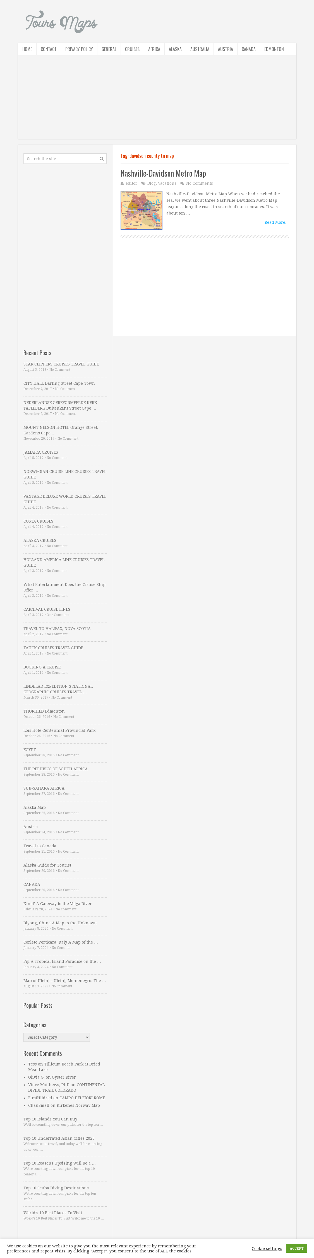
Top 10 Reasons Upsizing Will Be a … (59, 1163)
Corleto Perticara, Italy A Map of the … (60, 942)
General (109, 49)
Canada (249, 49)
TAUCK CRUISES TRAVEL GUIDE (53, 648)
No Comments (199, 183)
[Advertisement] (157, 100)
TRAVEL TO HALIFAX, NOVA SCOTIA (57, 628)
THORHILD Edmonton (44, 711)
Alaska (175, 49)
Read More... (277, 222)
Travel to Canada (39, 846)
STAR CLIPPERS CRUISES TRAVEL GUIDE (61, 364)
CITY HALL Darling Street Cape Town (59, 383)
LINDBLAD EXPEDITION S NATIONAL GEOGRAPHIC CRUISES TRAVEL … (58, 689)
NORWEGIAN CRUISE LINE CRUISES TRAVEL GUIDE (64, 474)
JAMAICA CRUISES (40, 452)
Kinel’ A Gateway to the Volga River (57, 903)
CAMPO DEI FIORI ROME (82, 1098)
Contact (49, 49)
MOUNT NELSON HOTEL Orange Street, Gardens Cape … (60, 430)
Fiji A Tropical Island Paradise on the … (62, 961)
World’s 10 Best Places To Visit (52, 1213)
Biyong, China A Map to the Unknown (60, 923)
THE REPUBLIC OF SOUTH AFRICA (55, 769)
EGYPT (29, 749)
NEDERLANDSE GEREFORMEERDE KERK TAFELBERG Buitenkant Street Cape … (60, 405)
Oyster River (64, 1077)
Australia (199, 49)
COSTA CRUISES (38, 521)
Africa (154, 49)
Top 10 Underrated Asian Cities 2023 (59, 1138)
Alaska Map (34, 807)
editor (131, 183)
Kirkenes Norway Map (78, 1105)
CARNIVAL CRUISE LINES (46, 609)
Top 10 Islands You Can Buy (50, 1119)
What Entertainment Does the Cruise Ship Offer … (64, 587)
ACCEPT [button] (297, 1248)
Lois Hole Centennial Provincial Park (59, 730)
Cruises (132, 49)
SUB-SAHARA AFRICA (43, 788)
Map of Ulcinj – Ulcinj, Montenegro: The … (64, 980)
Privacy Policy (79, 49)
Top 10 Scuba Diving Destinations (56, 1188)
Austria (225, 49)
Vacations (167, 183)
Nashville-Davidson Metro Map (163, 173)
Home (27, 49)
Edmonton (274, 49)
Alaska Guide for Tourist (47, 865)
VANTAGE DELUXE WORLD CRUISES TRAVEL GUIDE (64, 499)
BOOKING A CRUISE (42, 667)
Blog (151, 183)
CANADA (31, 884)
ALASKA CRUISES (39, 540)
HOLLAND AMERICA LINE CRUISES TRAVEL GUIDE (63, 562)
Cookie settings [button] (267, 1248)
